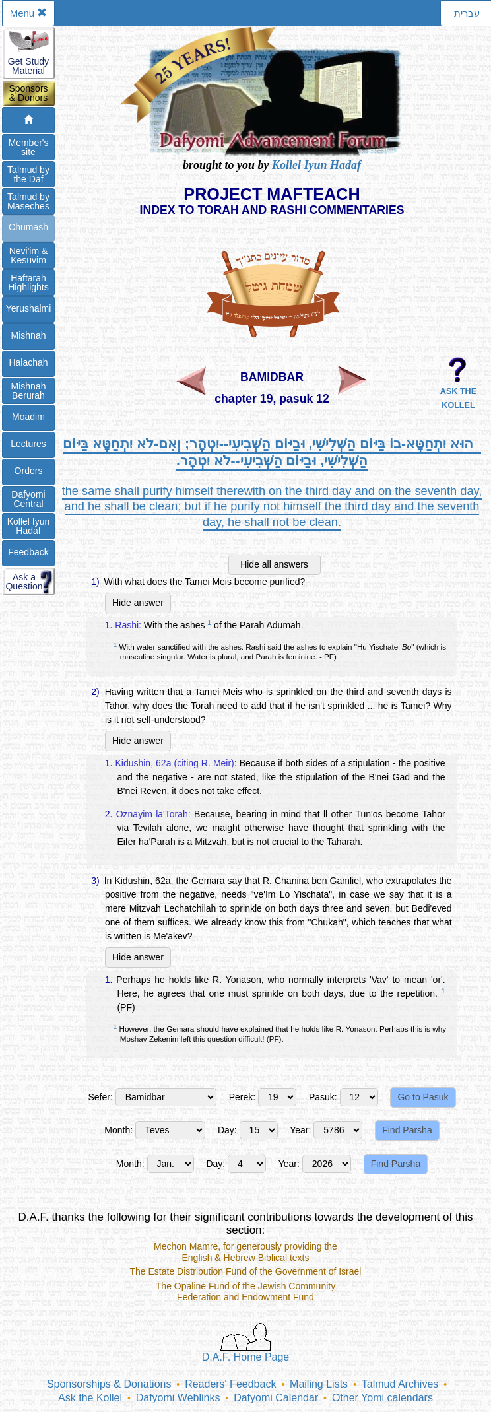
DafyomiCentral (28, 499)
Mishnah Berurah (28, 391)
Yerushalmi (28, 308)
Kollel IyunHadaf (28, 526)
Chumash (28, 227)
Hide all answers (274, 564)
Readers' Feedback (230, 1384)
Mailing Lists (319, 1384)
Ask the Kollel (90, 1397)
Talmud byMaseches (28, 201)
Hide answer (138, 602)
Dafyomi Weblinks (178, 1397)
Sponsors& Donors (28, 93)
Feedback (28, 552)
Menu (29, 12)
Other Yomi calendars (382, 1397)
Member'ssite (28, 147)
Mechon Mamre (186, 1246)
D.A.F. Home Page (246, 1342)
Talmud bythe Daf (28, 174)
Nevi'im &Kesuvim (28, 255)
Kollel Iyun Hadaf (316, 165)
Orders (29, 470)
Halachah (28, 362)
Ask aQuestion (23, 581)
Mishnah (28, 335)
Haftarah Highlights (28, 282)
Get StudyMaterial (28, 66)
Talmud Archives (400, 1384)
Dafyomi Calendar (276, 1397)
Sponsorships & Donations (109, 1384)
